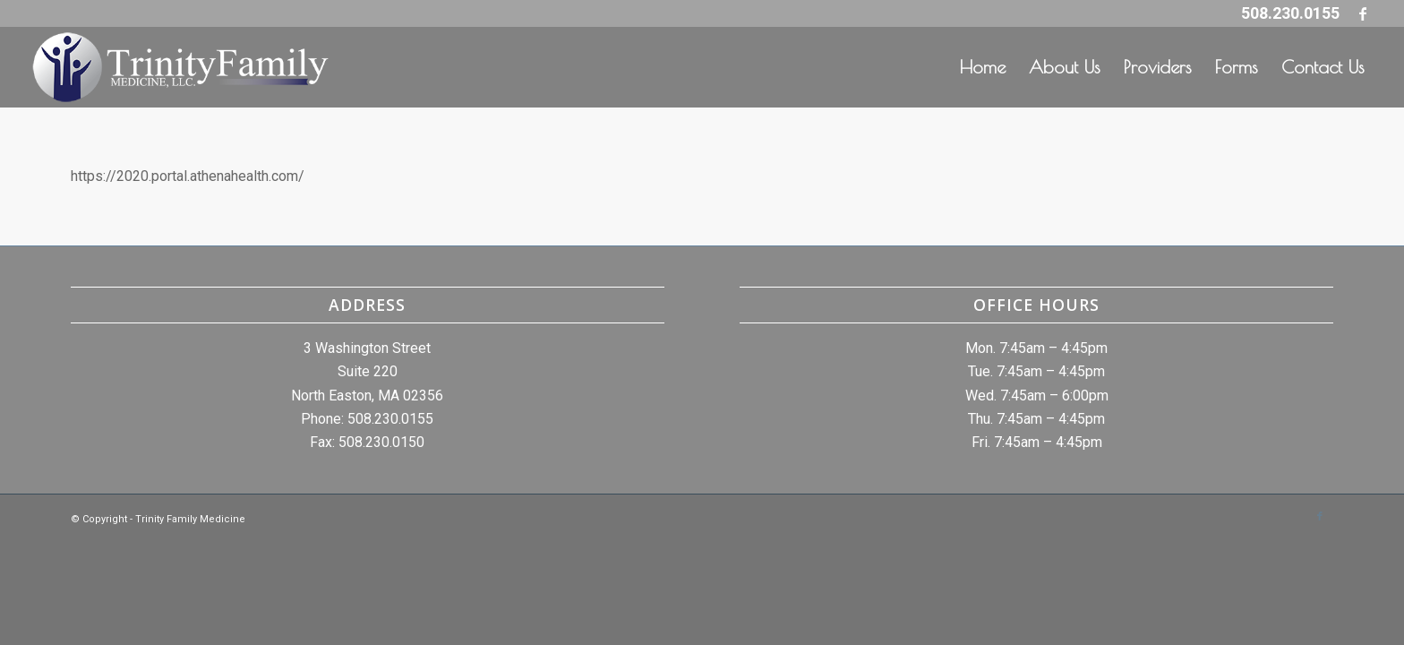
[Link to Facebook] (1362, 13)
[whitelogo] (180, 67)
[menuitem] (982, 67)
